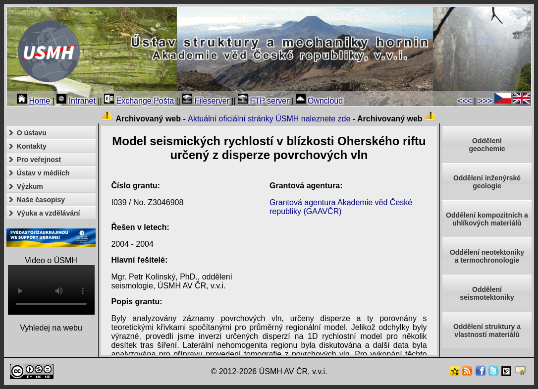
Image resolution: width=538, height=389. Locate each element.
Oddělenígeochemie (487, 145)
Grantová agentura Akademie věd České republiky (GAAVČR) (340, 207)
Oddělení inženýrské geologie (487, 182)
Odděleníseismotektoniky (487, 293)
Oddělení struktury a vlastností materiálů (487, 330)
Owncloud (319, 101)
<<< (465, 101)
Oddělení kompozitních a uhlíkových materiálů (487, 219)
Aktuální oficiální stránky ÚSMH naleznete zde (269, 118)
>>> (485, 101)
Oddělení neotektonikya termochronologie (487, 256)
